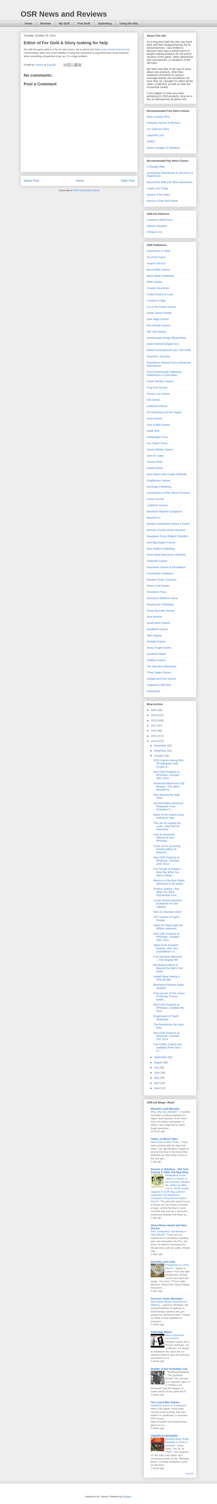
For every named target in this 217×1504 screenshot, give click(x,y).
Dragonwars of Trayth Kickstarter (166, 1018)
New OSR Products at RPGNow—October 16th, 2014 (166, 937)
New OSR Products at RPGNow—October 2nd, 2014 (166, 1036)
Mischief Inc (154, 517)
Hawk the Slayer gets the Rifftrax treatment (168, 927)
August (158, 1062)
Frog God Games (157, 387)
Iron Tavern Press (157, 443)
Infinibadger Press (157, 437)
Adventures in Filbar (158, 250)
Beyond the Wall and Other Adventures (170, 182)
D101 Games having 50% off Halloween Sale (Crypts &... (168, 763)
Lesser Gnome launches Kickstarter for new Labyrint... (167, 903)
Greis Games (154, 418)
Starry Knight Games (159, 647)
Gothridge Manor (161, 1332)
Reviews (45, 23)
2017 (154, 725)
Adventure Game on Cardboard (169, 1405)
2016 (154, 730)
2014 (154, 741)
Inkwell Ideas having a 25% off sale (166, 978)
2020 (154, 710)
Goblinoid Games (157, 406)
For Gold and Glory (158, 129)
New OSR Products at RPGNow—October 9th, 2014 (168, 1008)
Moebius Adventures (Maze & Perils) (168, 523)
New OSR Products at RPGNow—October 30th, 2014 (166, 775)
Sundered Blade (156, 653)
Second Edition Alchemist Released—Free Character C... (168, 806)
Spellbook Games (157, 629)
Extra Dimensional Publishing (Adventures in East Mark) (164, 373)
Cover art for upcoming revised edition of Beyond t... (166, 849)
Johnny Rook (154, 461)
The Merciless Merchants (161, 666)
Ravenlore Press (156, 591)
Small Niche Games (158, 622)
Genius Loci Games (158, 393)
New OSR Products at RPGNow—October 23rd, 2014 (166, 860)
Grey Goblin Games (158, 424)
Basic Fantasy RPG (158, 116)
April (157, 1083)
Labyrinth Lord (155, 135)
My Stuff (64, 23)
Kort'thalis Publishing (159, 486)
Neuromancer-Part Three (165, 1142)
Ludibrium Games (157, 505)
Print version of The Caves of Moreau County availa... (169, 996)
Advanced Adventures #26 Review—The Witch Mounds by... (168, 786)
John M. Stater (155, 455)
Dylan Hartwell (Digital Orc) (163, 343)
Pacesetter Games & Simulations (166, 567)
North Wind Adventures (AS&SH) (166, 554)
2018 (154, 720)
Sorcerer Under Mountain (167, 1298)
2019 (154, 715)
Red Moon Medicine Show (162, 598)
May (157, 1077)
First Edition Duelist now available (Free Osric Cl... (167, 1047)
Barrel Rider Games (158, 269)
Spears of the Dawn (158, 194)
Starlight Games (156, 641)
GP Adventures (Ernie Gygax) (164, 412)
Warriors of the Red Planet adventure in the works (168, 882)
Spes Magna (154, 635)
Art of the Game (156, 257)
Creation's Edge (156, 300)
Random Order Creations (161, 579)
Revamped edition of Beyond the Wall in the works (168, 968)
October (159, 755)
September (161, 1057)
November (160, 750)
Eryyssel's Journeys (158, 356)
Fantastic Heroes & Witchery (163, 122)
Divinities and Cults (163, 1261)
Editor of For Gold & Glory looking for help (168, 816)
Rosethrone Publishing (160, 604)
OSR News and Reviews (64, 14)
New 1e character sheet (167, 911)
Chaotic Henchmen (158, 288)
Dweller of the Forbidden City (169, 1368)
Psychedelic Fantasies (160, 573)
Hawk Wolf (153, 430)
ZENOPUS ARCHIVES (164, 1435)
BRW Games (154, 281)
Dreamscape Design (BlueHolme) (166, 337)
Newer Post (31, 180)
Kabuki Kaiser (155, 468)
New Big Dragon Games (161, 542)
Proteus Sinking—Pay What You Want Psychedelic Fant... (166, 892)
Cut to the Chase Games (161, 306)
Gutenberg (105, 23)
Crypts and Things (157, 188)
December (160, 745)
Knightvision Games (158, 480)
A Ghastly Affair (156, 166)
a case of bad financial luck (114, 49)
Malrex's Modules (157, 225)
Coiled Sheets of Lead (160, 294)
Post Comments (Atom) (86, 190)
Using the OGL (129, 23)
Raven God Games (158, 585)
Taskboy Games (156, 660)
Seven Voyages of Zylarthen (163, 147)
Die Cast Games (156, 331)
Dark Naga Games (158, 319)
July (156, 1067)
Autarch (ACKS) (156, 263)
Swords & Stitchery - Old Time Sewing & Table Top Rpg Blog (170, 1171)
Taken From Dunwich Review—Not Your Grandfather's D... (165, 948)
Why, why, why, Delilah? (164, 1111)
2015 (154, 735)
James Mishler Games (160, 449)
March (158, 1088)
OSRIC (151, 141)
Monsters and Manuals (165, 1108)
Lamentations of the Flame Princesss (168, 492)
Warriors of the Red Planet (162, 200)
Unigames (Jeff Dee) (159, 684)
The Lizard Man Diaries (165, 1402)
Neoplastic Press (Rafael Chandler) (167, 536)
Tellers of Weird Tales (164, 1138)
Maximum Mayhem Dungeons (164, 511)
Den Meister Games (158, 325)
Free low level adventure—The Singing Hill (167, 958)
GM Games (153, 399)
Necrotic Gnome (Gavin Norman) (166, 530)
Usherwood (153, 691)
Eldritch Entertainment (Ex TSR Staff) (168, 350)
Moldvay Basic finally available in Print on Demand (177, 1442)
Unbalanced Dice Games (161, 678)
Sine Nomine (154, 616)
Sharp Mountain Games (161, 610)
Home (28, 23)
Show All (189, 1473)
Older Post (128, 180)
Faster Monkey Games (160, 381)
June (157, 1072)
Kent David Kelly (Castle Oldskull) (166, 474)
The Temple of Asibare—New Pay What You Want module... (167, 872)
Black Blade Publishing (160, 275)
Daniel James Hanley (159, 312)
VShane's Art (154, 232)
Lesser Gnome (155, 499)
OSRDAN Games (157, 560)
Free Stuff (84, 23)
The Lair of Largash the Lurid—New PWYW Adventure (167, 826)
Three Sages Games (159, 672)
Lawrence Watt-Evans (160, 219)
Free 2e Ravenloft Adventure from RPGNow (163, 838)
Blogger (127, 1496)
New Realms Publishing (161, 548)
